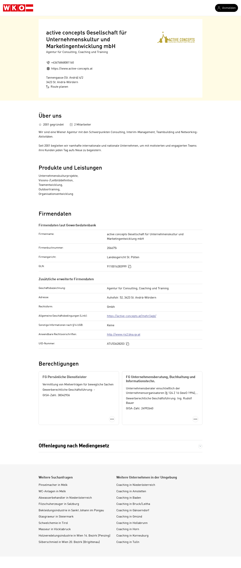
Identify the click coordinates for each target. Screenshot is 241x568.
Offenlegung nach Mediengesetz (74, 446)
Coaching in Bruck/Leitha (133, 504)
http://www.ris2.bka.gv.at (123, 334)
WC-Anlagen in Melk (52, 491)
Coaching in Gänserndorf (132, 510)
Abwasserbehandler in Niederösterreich (65, 497)
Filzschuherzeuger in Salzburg (59, 504)
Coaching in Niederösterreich (135, 485)
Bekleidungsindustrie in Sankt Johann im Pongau (71, 510)
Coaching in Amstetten (131, 491)
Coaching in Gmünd (129, 516)
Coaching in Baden (128, 497)
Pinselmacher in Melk (53, 485)
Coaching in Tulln (127, 542)
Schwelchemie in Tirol (53, 523)
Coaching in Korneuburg (132, 535)
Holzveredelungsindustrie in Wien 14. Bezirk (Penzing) (74, 535)
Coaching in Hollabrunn (132, 523)
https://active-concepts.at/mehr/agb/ (131, 316)
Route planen (57, 87)
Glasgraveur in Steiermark (56, 516)
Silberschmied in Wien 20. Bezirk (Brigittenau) (69, 542)
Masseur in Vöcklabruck (55, 529)
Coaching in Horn (127, 529)
